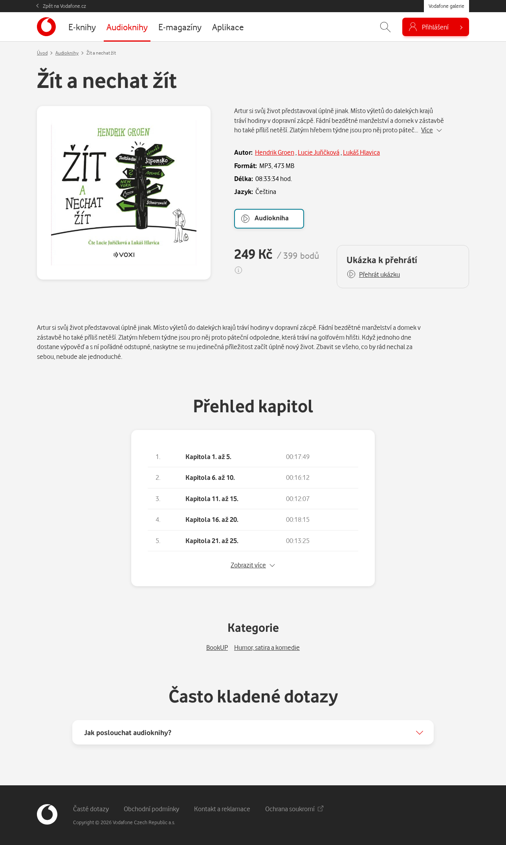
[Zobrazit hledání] (385, 27)
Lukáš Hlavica (361, 152)
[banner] (46, 26)
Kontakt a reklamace (222, 809)
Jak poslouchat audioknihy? (127, 732)
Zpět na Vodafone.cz (64, 6)
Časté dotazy (91, 809)
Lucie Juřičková (318, 152)
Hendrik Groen (274, 152)
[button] (373, 274)
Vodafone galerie (446, 6)
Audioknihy (67, 53)
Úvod (42, 53)
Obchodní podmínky (151, 809)
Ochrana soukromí (294, 809)
